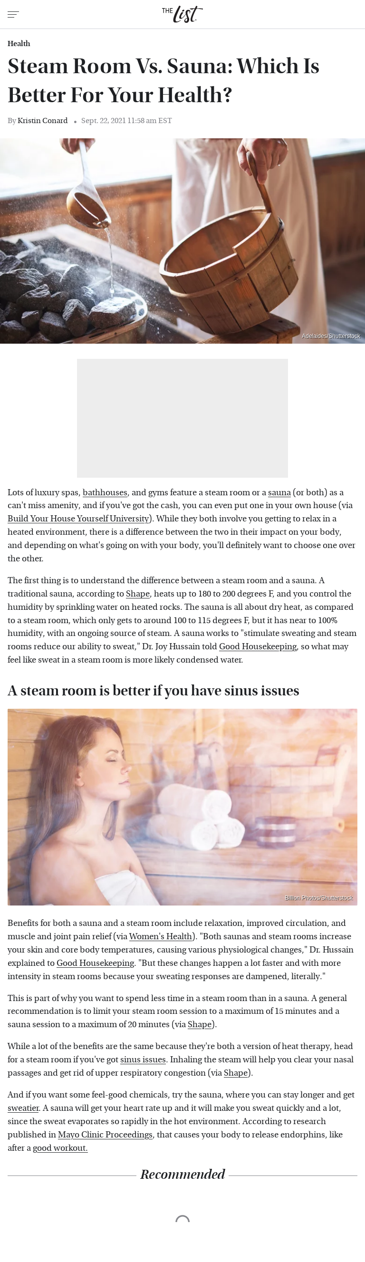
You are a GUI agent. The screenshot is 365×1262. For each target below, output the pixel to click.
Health (19, 44)
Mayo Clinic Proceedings (105, 1135)
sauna (279, 493)
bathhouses (105, 493)
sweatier (23, 1108)
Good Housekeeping (258, 647)
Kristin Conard (43, 120)
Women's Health (160, 937)
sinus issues (143, 1060)
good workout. (60, 1148)
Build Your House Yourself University (78, 519)
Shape (138, 594)
